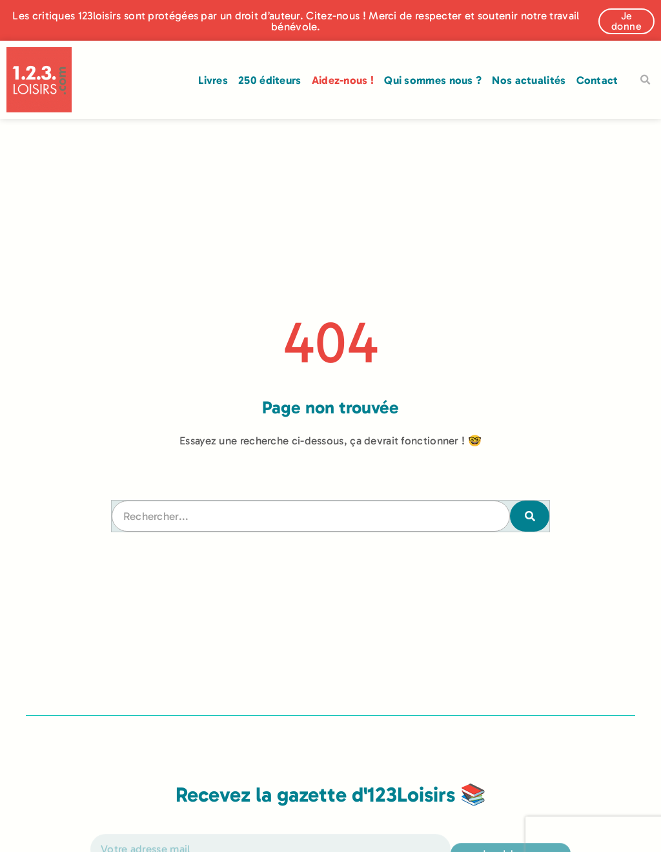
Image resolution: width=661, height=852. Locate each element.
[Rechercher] (529, 516)
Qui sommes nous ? (433, 80)
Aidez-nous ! (343, 80)
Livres (213, 80)
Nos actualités (528, 80)
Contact (597, 80)
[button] (645, 80)
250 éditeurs (269, 80)
